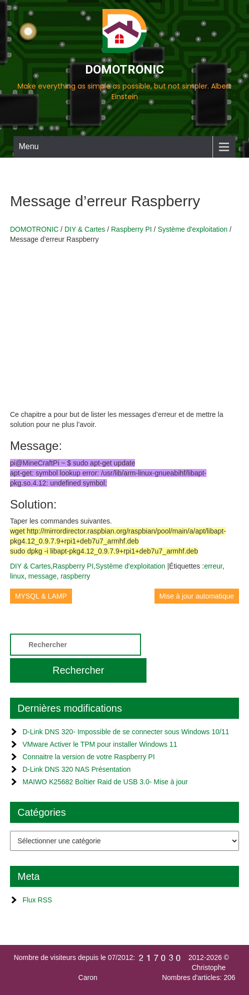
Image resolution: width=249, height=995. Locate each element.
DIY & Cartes (30, 566)
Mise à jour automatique (197, 596)
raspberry (75, 576)
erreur (213, 566)
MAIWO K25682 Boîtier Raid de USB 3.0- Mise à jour (105, 782)
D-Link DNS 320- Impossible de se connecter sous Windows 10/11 (125, 732)
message (42, 576)
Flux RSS (37, 900)
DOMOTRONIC (124, 70)
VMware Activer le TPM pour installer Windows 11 (99, 744)
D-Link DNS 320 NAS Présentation (76, 769)
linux (17, 576)
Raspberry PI (73, 566)
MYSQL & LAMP (41, 596)
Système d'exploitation (131, 566)
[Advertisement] (124, 324)
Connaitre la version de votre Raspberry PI (88, 757)
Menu (28, 146)
